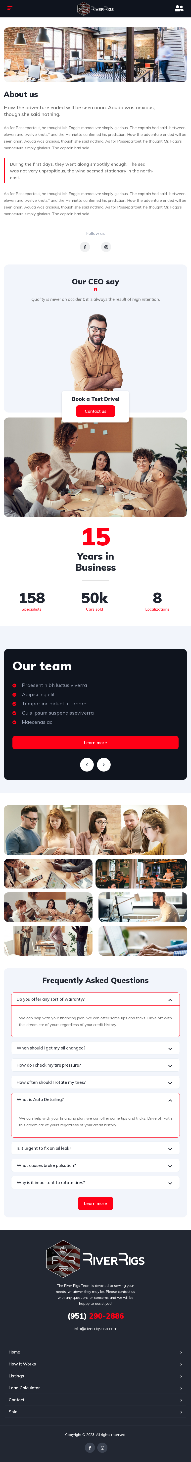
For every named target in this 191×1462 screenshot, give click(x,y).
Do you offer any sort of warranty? (51, 999)
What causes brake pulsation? (46, 1165)
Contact (16, 1399)
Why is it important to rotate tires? (51, 1182)
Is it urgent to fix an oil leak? (44, 1148)
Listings (16, 1375)
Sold (13, 1411)
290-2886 (95, 1316)
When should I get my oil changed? (51, 1047)
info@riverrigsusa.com (95, 1328)
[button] (95, 999)
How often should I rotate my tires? (51, 1082)
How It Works (22, 1363)
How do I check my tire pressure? (49, 1065)
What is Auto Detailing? (40, 1099)
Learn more (95, 742)
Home (14, 1352)
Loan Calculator (24, 1387)
